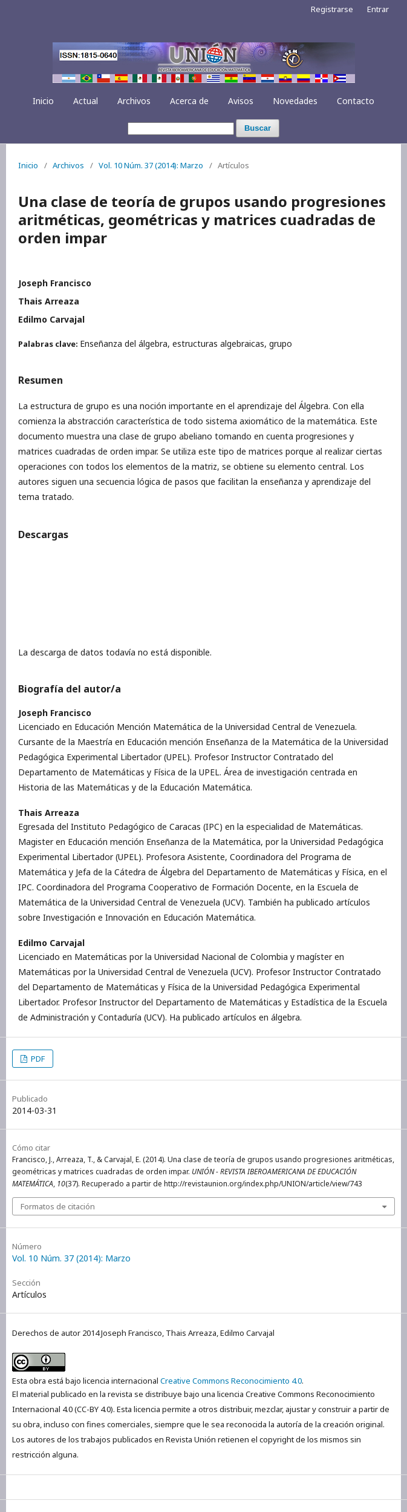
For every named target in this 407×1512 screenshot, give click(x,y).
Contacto (355, 101)
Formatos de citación (58, 1206)
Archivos (134, 101)
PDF (37, 1058)
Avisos (240, 101)
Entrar (378, 9)
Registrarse (332, 9)
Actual (85, 101)
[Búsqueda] (181, 128)
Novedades (295, 101)
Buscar (257, 128)
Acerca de (189, 101)
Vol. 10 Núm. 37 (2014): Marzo (151, 165)
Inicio (43, 101)
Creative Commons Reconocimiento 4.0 (231, 1380)
